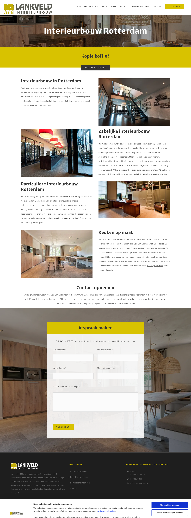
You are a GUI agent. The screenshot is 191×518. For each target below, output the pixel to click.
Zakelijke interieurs (79, 477)
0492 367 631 (136, 479)
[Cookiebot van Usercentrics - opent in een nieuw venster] (16, 513)
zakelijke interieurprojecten (146, 174)
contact (80, 299)
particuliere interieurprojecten (56, 218)
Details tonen (39, 513)
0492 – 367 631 (67, 341)
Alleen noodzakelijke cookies (169, 495)
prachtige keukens (155, 265)
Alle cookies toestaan (169, 488)
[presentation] (72, 419)
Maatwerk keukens (78, 471)
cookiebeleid (134, 506)
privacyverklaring (106, 494)
